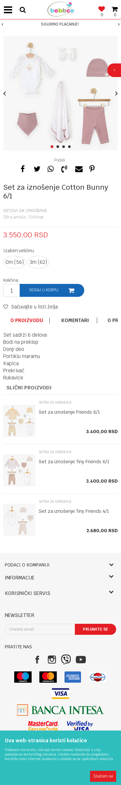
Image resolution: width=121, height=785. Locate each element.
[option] (60, 24)
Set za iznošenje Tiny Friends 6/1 (74, 462)
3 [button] (65, 147)
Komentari (75, 320)
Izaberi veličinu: (19, 250)
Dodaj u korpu (43, 290)
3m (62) (38, 262)
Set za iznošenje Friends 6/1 (69, 412)
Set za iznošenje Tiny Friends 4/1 (74, 511)
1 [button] (53, 147)
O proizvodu (26, 320)
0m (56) (14, 262)
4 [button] (70, 147)
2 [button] (59, 147)
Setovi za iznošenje (25, 210)
